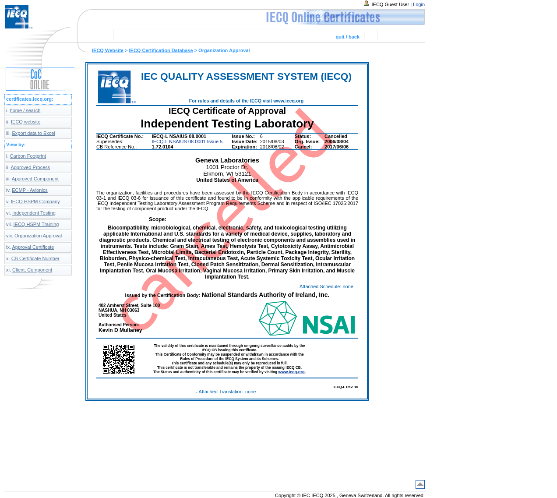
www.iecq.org (291, 372)
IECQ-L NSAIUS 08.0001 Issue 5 (187, 141)
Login (419, 4)
